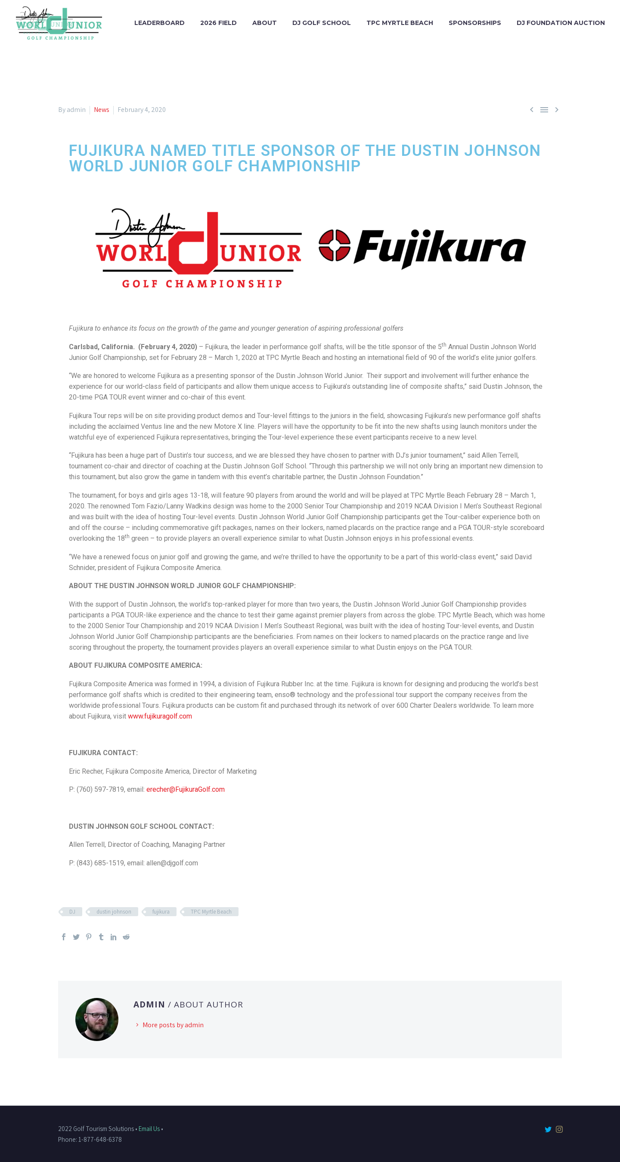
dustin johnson (113, 911)
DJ (72, 911)
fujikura (161, 911)
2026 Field (218, 23)
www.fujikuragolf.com (160, 716)
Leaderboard (159, 23)
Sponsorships (475, 23)
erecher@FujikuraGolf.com (185, 789)
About (264, 23)
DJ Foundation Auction (561, 23)
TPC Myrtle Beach (399, 23)
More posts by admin (173, 1024)
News (101, 109)
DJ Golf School (321, 23)
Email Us (149, 1129)
